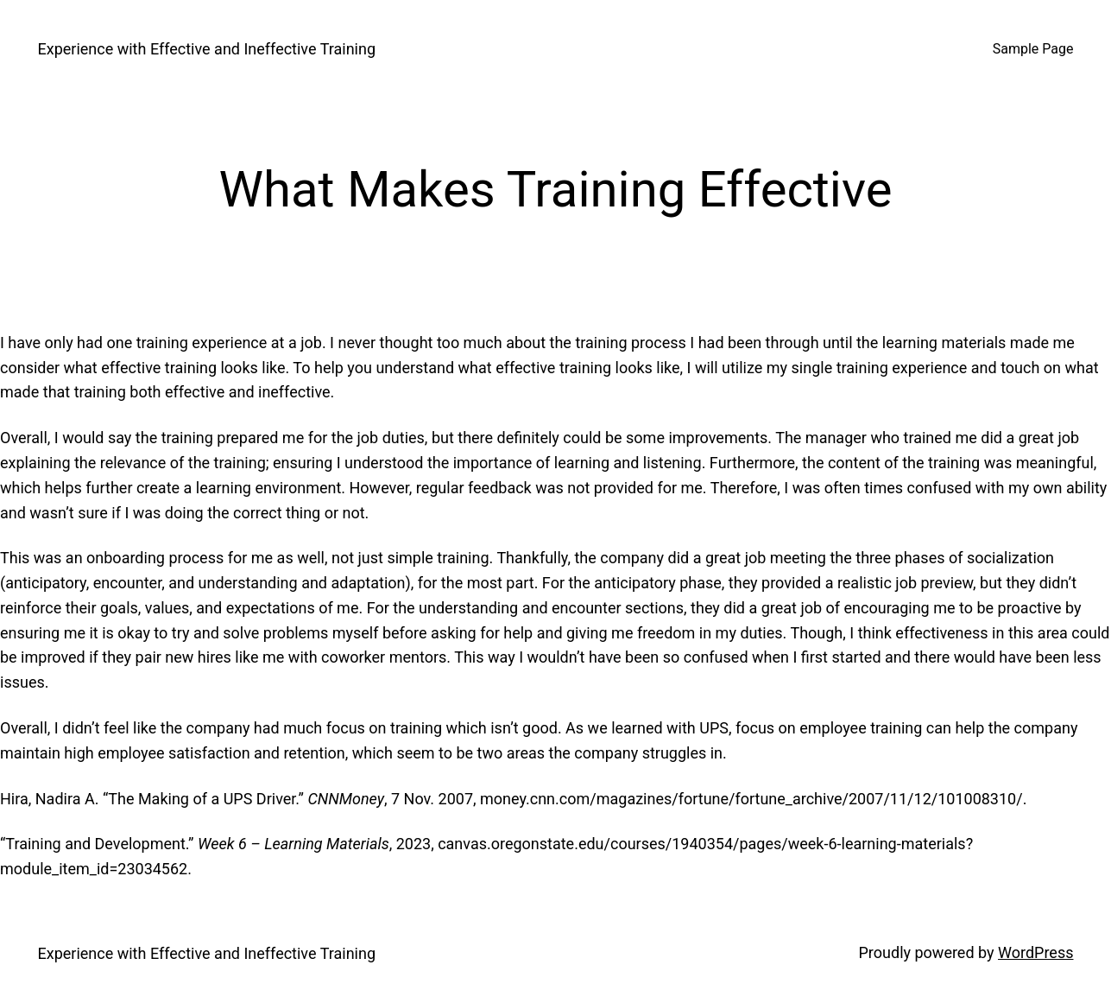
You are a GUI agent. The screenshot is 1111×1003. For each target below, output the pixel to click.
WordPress (1035, 952)
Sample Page (1033, 49)
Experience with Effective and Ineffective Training (207, 49)
